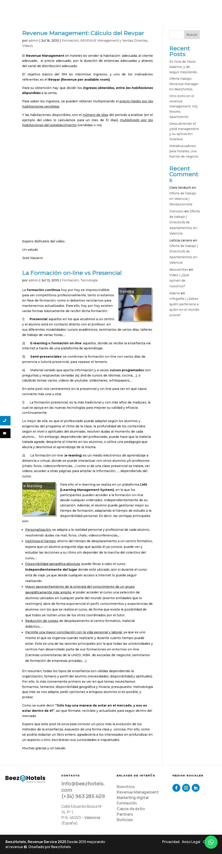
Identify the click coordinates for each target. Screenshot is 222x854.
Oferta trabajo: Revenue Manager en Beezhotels (184, 84)
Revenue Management (137, 792)
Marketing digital (133, 797)
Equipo (101, 9)
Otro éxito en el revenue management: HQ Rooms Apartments (183, 106)
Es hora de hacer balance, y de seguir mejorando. (183, 67)
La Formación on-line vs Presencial (72, 272)
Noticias (124, 819)
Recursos (178, 9)
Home (84, 9)
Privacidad (170, 841)
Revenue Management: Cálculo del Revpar (83, 33)
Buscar (191, 35)
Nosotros (125, 786)
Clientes (150, 9)
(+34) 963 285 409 (83, 796)
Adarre (174, 293)
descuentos (178, 270)
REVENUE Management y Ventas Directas (113, 41)
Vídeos (27, 46)
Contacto (88, 19)
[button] (211, 842)
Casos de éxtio (131, 808)
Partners (125, 814)
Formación (70, 41)
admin (33, 41)
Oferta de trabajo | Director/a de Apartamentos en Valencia (184, 222)
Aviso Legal (191, 841)
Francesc (176, 211)
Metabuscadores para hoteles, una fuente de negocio (183, 151)
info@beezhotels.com (83, 786)
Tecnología (89, 280)
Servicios (122, 9)
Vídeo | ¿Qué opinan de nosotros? (179, 280)
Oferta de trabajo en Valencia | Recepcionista (182, 198)
